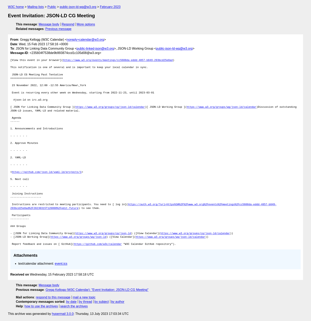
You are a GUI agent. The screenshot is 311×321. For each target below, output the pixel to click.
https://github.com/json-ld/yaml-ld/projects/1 (47, 172)
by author (117, 301)
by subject (101, 301)
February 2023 (110, 7)
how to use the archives (41, 306)
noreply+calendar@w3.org (85, 39)
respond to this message (53, 297)
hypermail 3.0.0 (62, 313)
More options (86, 24)
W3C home (16, 7)
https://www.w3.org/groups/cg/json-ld (103, 233)
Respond (68, 24)
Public (51, 7)
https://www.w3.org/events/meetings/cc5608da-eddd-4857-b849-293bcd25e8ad (118, 60)
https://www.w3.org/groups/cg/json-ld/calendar (110, 107)
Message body (49, 24)
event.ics (61, 263)
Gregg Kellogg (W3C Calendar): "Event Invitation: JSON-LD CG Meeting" (96, 289)
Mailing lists (35, 7)
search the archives (74, 306)
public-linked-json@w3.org (95, 48)
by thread (85, 301)
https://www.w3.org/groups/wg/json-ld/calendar (221, 107)
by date (71, 301)
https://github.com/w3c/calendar (98, 244)
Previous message (58, 29)
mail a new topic (84, 297)
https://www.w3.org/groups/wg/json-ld (78, 237)
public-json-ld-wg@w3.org (78, 7)
